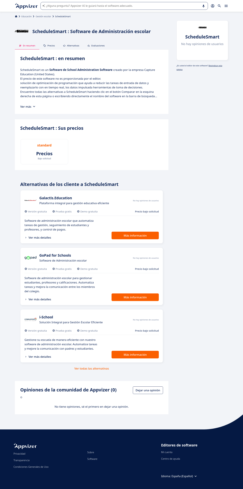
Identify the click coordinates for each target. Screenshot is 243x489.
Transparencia (22, 460)
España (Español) (184, 476)
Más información (135, 235)
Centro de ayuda (170, 458)
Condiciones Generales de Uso (31, 466)
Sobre (90, 452)
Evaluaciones (96, 45)
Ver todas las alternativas (91, 368)
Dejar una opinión (148, 390)
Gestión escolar (43, 16)
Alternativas (71, 45)
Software (92, 458)
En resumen (27, 45)
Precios (49, 45)
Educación (26, 16)
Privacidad (19, 453)
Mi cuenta (166, 452)
